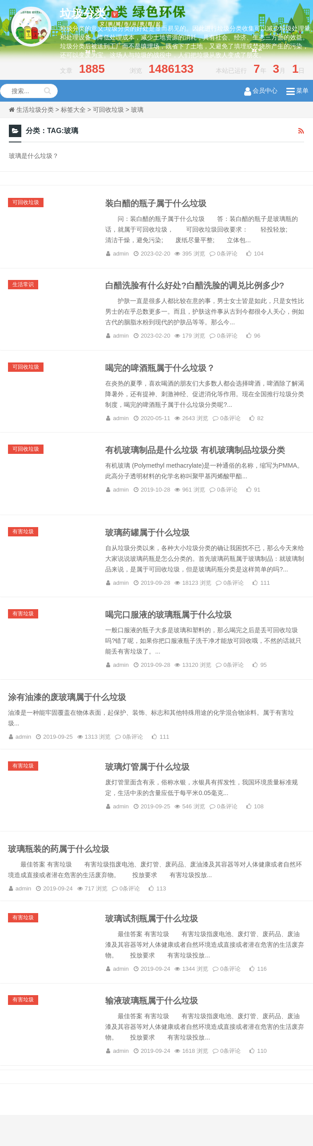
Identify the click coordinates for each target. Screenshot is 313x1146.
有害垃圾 (24, 544)
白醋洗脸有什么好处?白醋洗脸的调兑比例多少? (200, 290)
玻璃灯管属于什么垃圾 (150, 788)
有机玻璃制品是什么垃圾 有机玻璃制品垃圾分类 (200, 460)
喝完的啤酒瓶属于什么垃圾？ (164, 375)
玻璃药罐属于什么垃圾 (150, 545)
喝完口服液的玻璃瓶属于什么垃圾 (172, 630)
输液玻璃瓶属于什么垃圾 (155, 1030)
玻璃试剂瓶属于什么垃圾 (155, 945)
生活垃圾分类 (35, 109)
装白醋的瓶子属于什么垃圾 (159, 204)
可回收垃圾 (108, 109)
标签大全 (73, 109)
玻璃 (137, 109)
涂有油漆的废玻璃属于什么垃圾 (71, 716)
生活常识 (24, 289)
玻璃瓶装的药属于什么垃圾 (62, 873)
